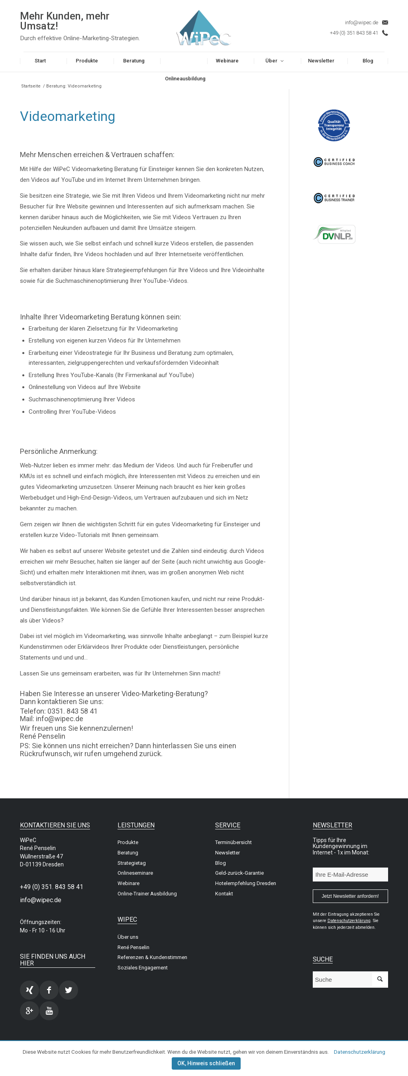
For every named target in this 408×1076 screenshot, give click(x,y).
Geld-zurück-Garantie (239, 873)
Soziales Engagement (143, 968)
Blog (220, 863)
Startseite (31, 86)
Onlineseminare (135, 873)
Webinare (128, 883)
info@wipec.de (361, 22)
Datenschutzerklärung (359, 1052)
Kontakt (224, 894)
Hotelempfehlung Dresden (245, 883)
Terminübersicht (233, 842)
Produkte (128, 842)
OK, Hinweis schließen (206, 1063)
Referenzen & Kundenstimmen (152, 957)
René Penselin (133, 947)
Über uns (128, 937)
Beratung (128, 853)
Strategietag (132, 863)
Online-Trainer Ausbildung (147, 894)
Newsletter (227, 853)
